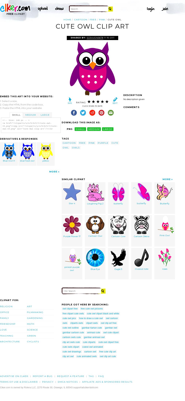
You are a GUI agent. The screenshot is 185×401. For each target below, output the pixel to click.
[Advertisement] (30, 63)
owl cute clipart (111, 332)
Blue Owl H (9, 152)
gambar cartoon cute (73, 332)
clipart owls (92, 323)
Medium (30, 114)
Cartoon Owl (95, 226)
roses (164, 259)
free (93, 19)
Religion (6, 306)
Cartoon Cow (118, 227)
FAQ (101, 376)
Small (16, 114)
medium (94, 129)
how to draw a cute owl (91, 318)
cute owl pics (69, 318)
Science (32, 329)
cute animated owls (87, 356)
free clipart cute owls (73, 313)
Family (4, 318)
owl (66, 147)
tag (91, 376)
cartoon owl (90, 351)
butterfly (118, 194)
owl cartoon (112, 318)
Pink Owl (165, 226)
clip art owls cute (71, 342)
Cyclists (33, 341)
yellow (46, 152)
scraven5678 (95, 37)
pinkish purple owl (72, 260)
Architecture (10, 341)
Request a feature (70, 376)
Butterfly (165, 194)
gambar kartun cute (92, 327)
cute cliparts (89, 342)
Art (29, 306)
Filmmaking (35, 312)
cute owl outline (71, 327)
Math (30, 324)
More (53, 171)
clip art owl (68, 356)
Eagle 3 (118, 259)
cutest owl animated (92, 346)
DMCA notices (68, 381)
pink (102, 19)
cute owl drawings (72, 351)
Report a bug (43, 376)
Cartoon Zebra (141, 227)
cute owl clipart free (109, 342)
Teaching (6, 335)
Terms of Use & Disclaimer (19, 381)
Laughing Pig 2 (95, 194)
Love (3, 329)
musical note (141, 259)
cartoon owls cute (72, 337)
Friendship (8, 324)
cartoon (80, 19)
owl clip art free (109, 323)
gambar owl (111, 327)
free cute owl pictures (92, 308)
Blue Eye (95, 259)
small (80, 129)
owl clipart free (70, 308)
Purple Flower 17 (72, 227)
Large (45, 114)
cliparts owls (76, 323)
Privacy (47, 381)
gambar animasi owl (94, 337)
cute (114, 142)
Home (67, 19)
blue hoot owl (27, 152)
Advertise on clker (14, 376)
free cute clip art (107, 351)
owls (76, 147)
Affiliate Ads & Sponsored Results (107, 381)
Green (31, 335)
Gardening (35, 318)
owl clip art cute (108, 356)
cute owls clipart (71, 346)
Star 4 (72, 194)
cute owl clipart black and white (103, 313)
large (107, 129)
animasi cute (93, 332)
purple (103, 142)
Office (4, 312)
